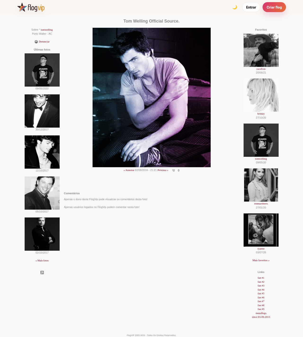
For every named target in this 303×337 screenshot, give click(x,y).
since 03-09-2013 (261, 316)
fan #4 (261, 289)
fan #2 (261, 281)
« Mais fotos (42, 260)
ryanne (261, 248)
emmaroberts (261, 203)
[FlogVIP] (31, 7)
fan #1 (261, 277)
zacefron (261, 68)
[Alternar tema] (235, 7)
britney (261, 113)
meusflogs (261, 313)
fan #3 (261, 285)
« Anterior (129, 170)
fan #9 (261, 309)
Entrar (251, 7)
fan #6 (261, 297)
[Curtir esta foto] (174, 170)
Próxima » (162, 170)
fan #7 (261, 301)
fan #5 (261, 293)
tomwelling (47, 29)
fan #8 (261, 305)
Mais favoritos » (260, 260)
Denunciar (42, 41)
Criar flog (274, 7)
